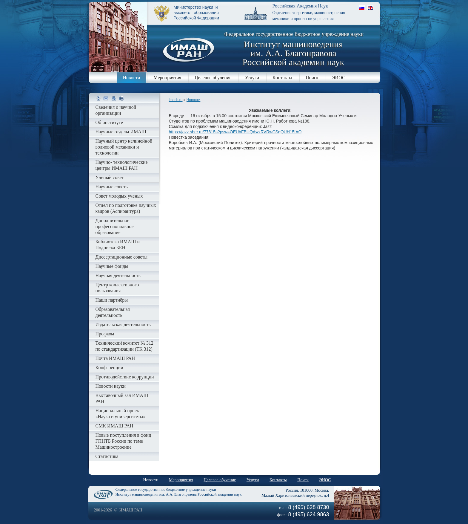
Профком (105, 333)
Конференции (109, 367)
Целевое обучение (213, 77)
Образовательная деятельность (113, 312)
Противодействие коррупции (125, 376)
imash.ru (176, 100)
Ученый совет (110, 177)
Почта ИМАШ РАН (115, 358)
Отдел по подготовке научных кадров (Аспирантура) (126, 208)
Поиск (312, 77)
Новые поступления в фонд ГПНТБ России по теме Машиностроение (123, 441)
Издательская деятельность (123, 324)
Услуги (252, 77)
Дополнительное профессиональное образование (115, 226)
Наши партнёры (112, 300)
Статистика (107, 456)
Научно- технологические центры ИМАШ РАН (122, 165)
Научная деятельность (118, 275)
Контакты (282, 77)
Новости (131, 77)
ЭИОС (338, 77)
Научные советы (112, 186)
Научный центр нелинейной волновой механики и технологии (124, 146)
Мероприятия (167, 77)
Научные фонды (112, 266)
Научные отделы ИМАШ (121, 131)
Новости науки (111, 386)
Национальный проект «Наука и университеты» (121, 413)
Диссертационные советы (122, 256)
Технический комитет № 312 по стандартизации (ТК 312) (124, 346)
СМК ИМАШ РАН (114, 425)
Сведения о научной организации (116, 110)
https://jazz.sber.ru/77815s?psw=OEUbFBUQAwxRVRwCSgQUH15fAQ (235, 131)
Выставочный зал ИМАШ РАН (122, 398)
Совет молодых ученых (119, 195)
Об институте (109, 122)
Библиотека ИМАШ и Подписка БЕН (118, 244)
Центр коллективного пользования (117, 287)
